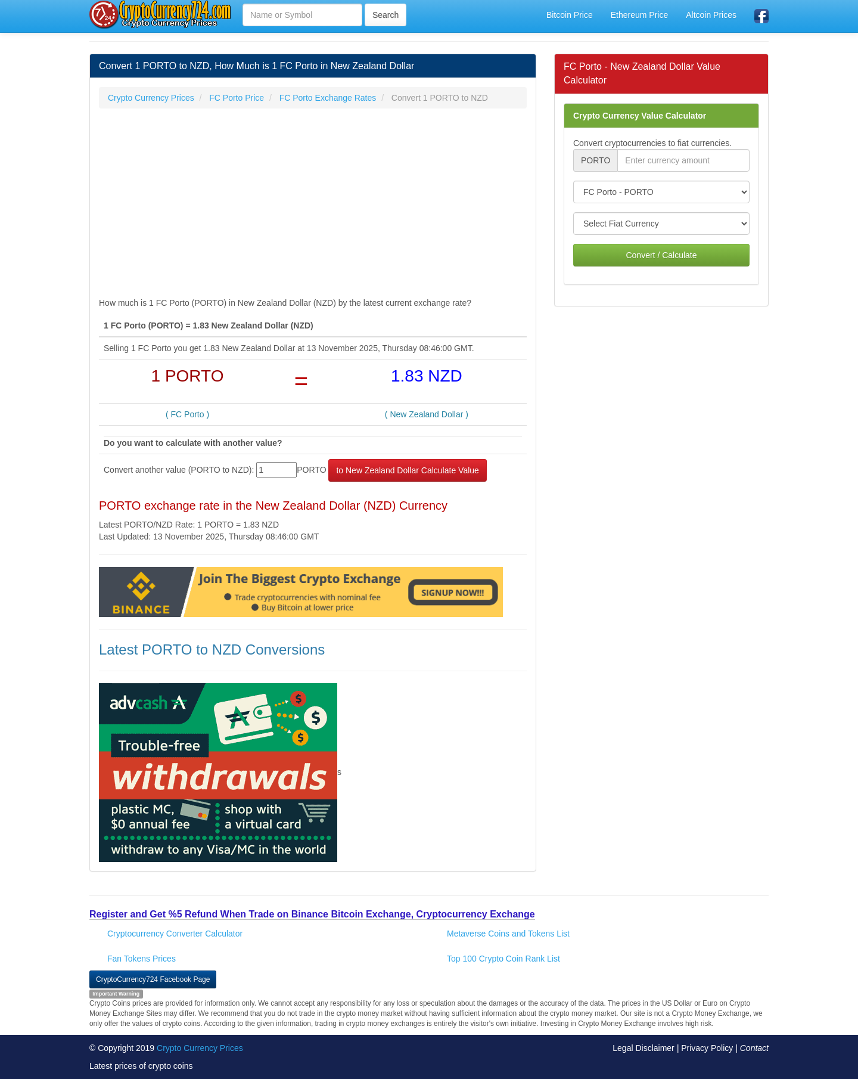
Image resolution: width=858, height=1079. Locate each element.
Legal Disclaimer (643, 1048)
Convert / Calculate (661, 255)
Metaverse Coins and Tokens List (508, 933)
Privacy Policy (707, 1048)
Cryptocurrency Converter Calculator (175, 933)
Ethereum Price (639, 15)
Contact (754, 1048)
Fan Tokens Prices (141, 958)
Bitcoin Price (569, 15)
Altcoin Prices (711, 15)
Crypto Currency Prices (200, 1048)
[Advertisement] (313, 203)
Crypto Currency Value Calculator (639, 115)
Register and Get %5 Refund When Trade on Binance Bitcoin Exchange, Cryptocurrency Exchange (312, 914)
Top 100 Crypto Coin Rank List (503, 958)
